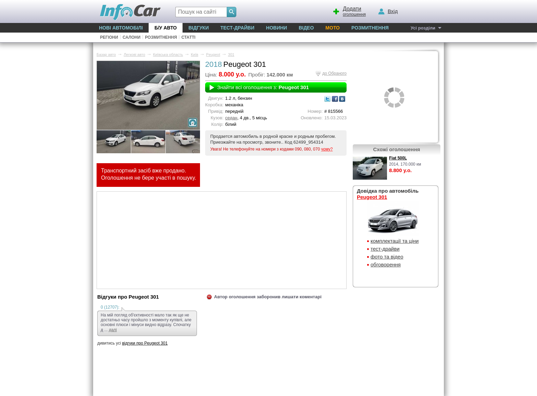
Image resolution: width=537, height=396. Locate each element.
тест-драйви (385, 249)
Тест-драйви (237, 28)
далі (113, 329)
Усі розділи (423, 28)
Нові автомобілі (121, 28)
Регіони (109, 37)
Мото (332, 28)
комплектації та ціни (395, 241)
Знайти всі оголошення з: (263, 87)
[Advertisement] (221, 240)
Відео (306, 28)
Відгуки (198, 28)
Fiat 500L (398, 158)
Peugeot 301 (372, 197)
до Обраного (334, 73)
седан (231, 117)
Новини (276, 28)
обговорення (386, 264)
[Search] (231, 12)
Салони (131, 37)
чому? (327, 149)
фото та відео (387, 257)
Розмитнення (370, 28)
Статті (189, 37)
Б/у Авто (165, 28)
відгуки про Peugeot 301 (144, 343)
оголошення (349, 10)
